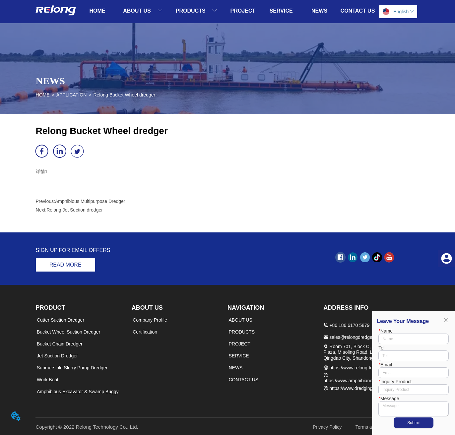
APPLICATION (71, 94)
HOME (43, 94)
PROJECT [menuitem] (242, 11)
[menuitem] (142, 11)
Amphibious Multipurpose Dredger (90, 201)
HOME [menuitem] (97, 11)
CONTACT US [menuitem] (358, 11)
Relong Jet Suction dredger (74, 210)
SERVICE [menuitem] (281, 11)
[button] (142, 11)
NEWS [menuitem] (319, 11)
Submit (413, 422)
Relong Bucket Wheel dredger (124, 94)
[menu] (227, 11)
